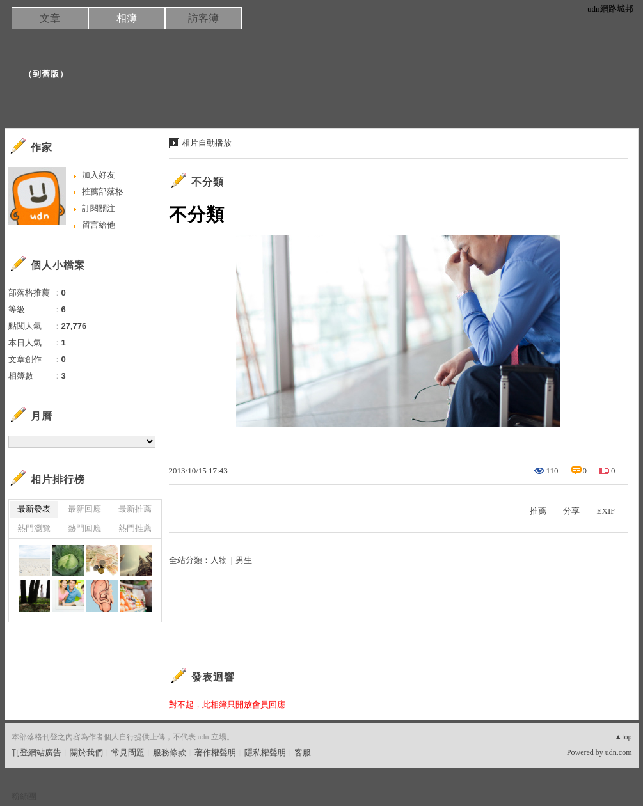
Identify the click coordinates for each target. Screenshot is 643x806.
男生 (243, 560)
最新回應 (84, 509)
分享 (571, 511)
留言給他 (98, 225)
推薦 (538, 511)
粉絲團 (24, 796)
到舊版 (46, 74)
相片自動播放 (207, 143)
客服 (302, 752)
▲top (622, 736)
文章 (50, 18)
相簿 (126, 18)
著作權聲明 (215, 752)
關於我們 (86, 752)
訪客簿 (203, 18)
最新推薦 (135, 509)
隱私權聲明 (265, 752)
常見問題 (128, 752)
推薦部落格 (102, 191)
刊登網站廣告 (36, 752)
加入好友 (98, 175)
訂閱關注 (98, 208)
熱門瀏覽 (34, 528)
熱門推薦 (135, 528)
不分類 (207, 182)
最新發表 (34, 509)
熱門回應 (84, 528)
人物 (218, 560)
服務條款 (169, 752)
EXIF (606, 511)
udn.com (618, 752)
